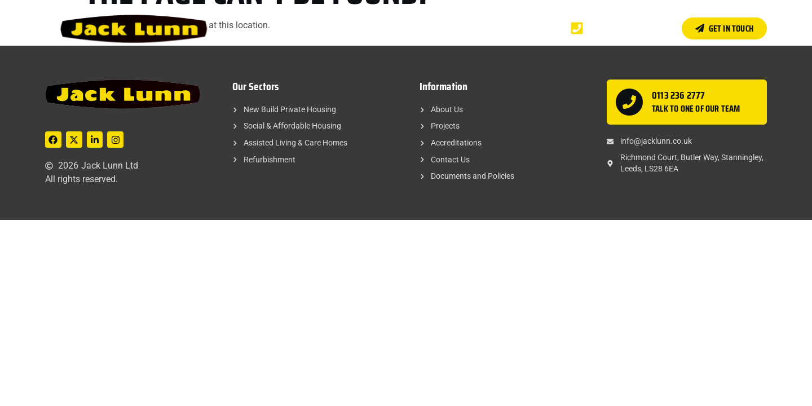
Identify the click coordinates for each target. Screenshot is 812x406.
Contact (507, 28)
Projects (385, 28)
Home (301, 28)
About (340, 28)
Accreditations (447, 28)
